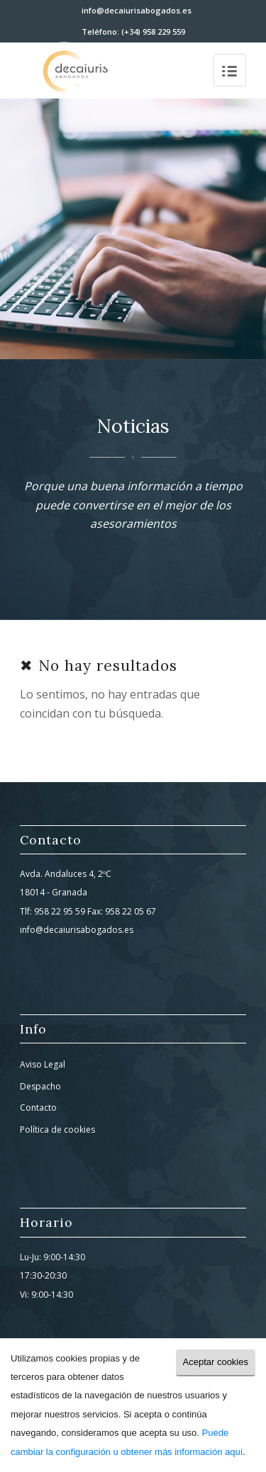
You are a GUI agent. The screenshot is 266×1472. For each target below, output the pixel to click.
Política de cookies (57, 1129)
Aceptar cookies (216, 1362)
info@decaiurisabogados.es (137, 10)
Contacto (38, 1108)
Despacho (40, 1086)
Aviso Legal (42, 1064)
